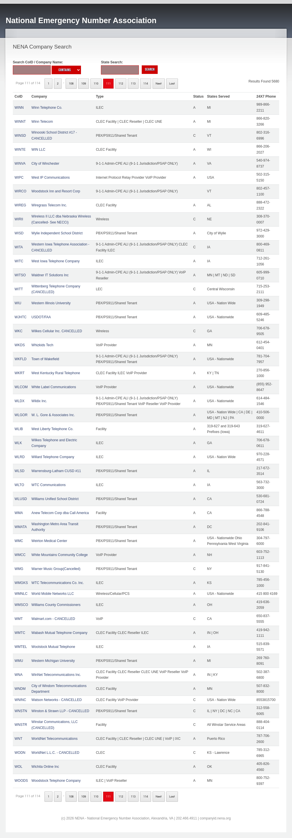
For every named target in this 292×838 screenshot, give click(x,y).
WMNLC (21, 594)
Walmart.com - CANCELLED (53, 619)
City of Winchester (45, 164)
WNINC (20, 700)
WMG (19, 569)
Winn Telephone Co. (46, 108)
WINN (19, 108)
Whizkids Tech (42, 345)
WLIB (19, 429)
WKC (19, 331)
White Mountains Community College (59, 555)
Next (159, 83)
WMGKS (21, 583)
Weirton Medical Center (49, 541)
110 (96, 83)
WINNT (20, 122)
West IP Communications (50, 178)
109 (83, 83)
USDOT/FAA (41, 317)
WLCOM (21, 387)
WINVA (20, 164)
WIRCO (20, 191)
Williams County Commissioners (55, 605)
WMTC (20, 633)
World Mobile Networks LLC (52, 594)
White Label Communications (53, 387)
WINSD (20, 136)
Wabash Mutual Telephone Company (59, 633)
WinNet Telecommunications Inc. (56, 675)
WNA (19, 675)
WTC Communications (48, 485)
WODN (20, 753)
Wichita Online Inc (45, 767)
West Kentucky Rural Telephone (55, 373)
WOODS (21, 781)
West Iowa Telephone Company (55, 261)
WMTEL (21, 647)
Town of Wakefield (45, 359)
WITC (19, 261)
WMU (19, 661)
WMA (19, 513)
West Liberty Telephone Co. (52, 429)
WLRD (20, 457)
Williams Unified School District (54, 499)
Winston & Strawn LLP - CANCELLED (60, 711)
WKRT (20, 373)
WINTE (20, 150)
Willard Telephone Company (52, 457)
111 (108, 83)
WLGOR (21, 415)
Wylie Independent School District (56, 233)
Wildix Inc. (39, 401)
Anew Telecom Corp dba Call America (60, 513)
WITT (19, 289)
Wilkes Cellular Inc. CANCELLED (56, 331)
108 (71, 83)
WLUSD (21, 499)
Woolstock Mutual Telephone (53, 647)
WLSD (20, 471)
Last (172, 83)
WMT (19, 619)
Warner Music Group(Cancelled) (55, 569)
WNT (18, 739)
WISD (19, 233)
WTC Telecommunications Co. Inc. (57, 583)
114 (145, 83)
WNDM (20, 689)
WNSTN (21, 711)
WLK (18, 443)
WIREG (20, 205)
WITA (19, 247)
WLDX (20, 401)
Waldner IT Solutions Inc (49, 275)
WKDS (20, 345)
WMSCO (21, 605)
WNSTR (21, 725)
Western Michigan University (53, 661)
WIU (18, 303)
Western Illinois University (50, 303)
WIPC (19, 178)
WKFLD (21, 359)
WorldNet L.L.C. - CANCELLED (55, 753)
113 (133, 83)
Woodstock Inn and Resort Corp (55, 191)
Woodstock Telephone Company (55, 781)
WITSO (20, 275)
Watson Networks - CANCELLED (56, 700)
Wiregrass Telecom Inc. (49, 205)
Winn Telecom (42, 122)
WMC (19, 541)
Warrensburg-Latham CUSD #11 (56, 471)
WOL (18, 767)
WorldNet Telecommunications (54, 739)
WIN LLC (38, 150)
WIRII (19, 219)
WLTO (19, 485)
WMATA (21, 527)
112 (120, 83)
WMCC (20, 555)
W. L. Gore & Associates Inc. (53, 415)
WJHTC (21, 317)
